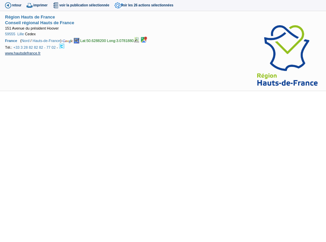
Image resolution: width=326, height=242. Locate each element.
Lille (20, 34)
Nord (25, 41)
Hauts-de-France (46, 41)
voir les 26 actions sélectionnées (147, 5)
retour (16, 5)
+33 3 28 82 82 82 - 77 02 (34, 47)
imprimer (40, 5)
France (11, 41)
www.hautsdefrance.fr (23, 53)
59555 (10, 34)
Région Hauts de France (30, 16)
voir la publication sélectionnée (84, 5)
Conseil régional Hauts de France (39, 22)
